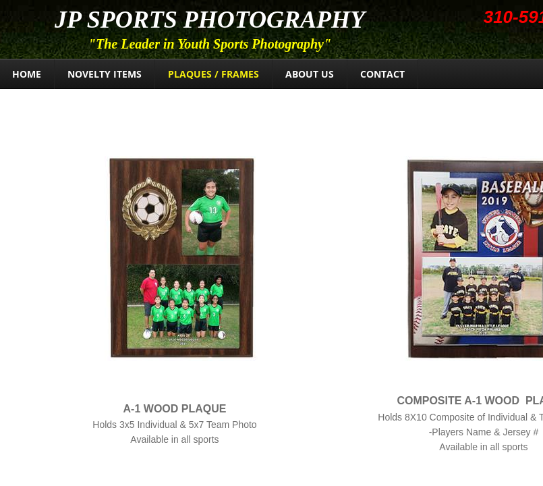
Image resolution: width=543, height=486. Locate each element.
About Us (309, 74)
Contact (382, 74)
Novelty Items (104, 74)
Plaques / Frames (213, 74)
